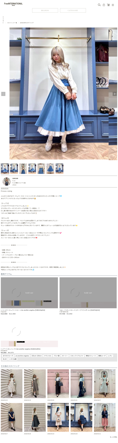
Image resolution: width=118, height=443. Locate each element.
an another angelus (22, 356)
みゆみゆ (15, 178)
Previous (3, 94)
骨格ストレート (91, 356)
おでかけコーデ (8, 356)
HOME (3, 20)
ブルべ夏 (57, 356)
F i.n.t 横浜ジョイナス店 (18, 183)
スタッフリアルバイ (76, 356)
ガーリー (65, 356)
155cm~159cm (36, 356)
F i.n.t (13, 181)
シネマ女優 (12, 359)
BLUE (5, 359)
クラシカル (47, 356)
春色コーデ (102, 356)
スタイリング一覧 (12, 23)
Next (115, 94)
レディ (110, 356)
